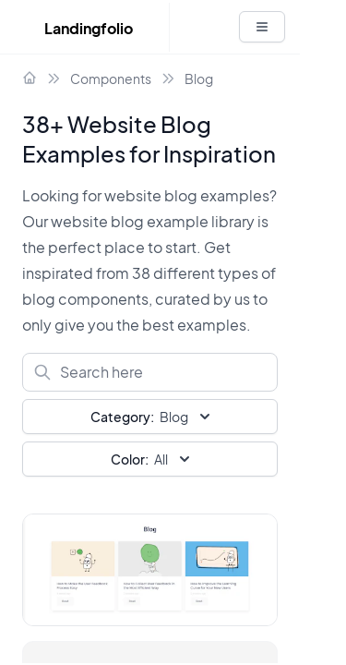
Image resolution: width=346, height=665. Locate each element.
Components (110, 78)
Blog (199, 78)
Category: (122, 416)
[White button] (262, 26)
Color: (130, 459)
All (152, 459)
